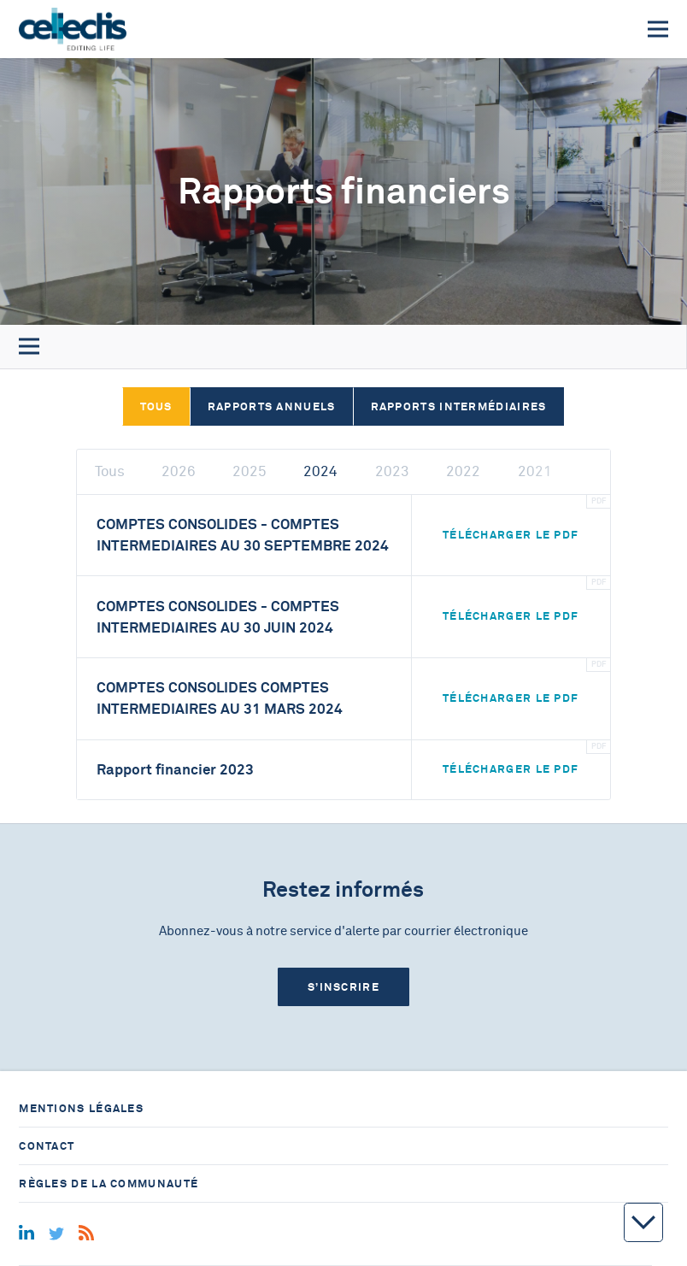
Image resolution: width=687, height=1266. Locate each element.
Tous (156, 406)
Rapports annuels (272, 406)
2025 (249, 471)
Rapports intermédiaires (459, 406)
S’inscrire (343, 987)
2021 (535, 471)
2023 (392, 471)
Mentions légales (81, 1108)
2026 (178, 471)
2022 (463, 471)
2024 (320, 471)
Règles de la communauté (108, 1183)
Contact (46, 1145)
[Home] (72, 29)
